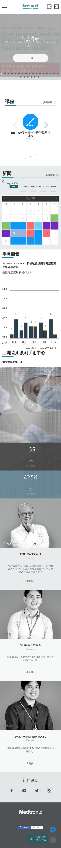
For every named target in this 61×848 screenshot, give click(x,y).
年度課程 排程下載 (41, 838)
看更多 (29, 581)
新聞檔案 (50, 175)
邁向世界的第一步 (12, 362)
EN (56, 6)
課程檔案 (47, 102)
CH (49, 6)
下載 (30, 58)
